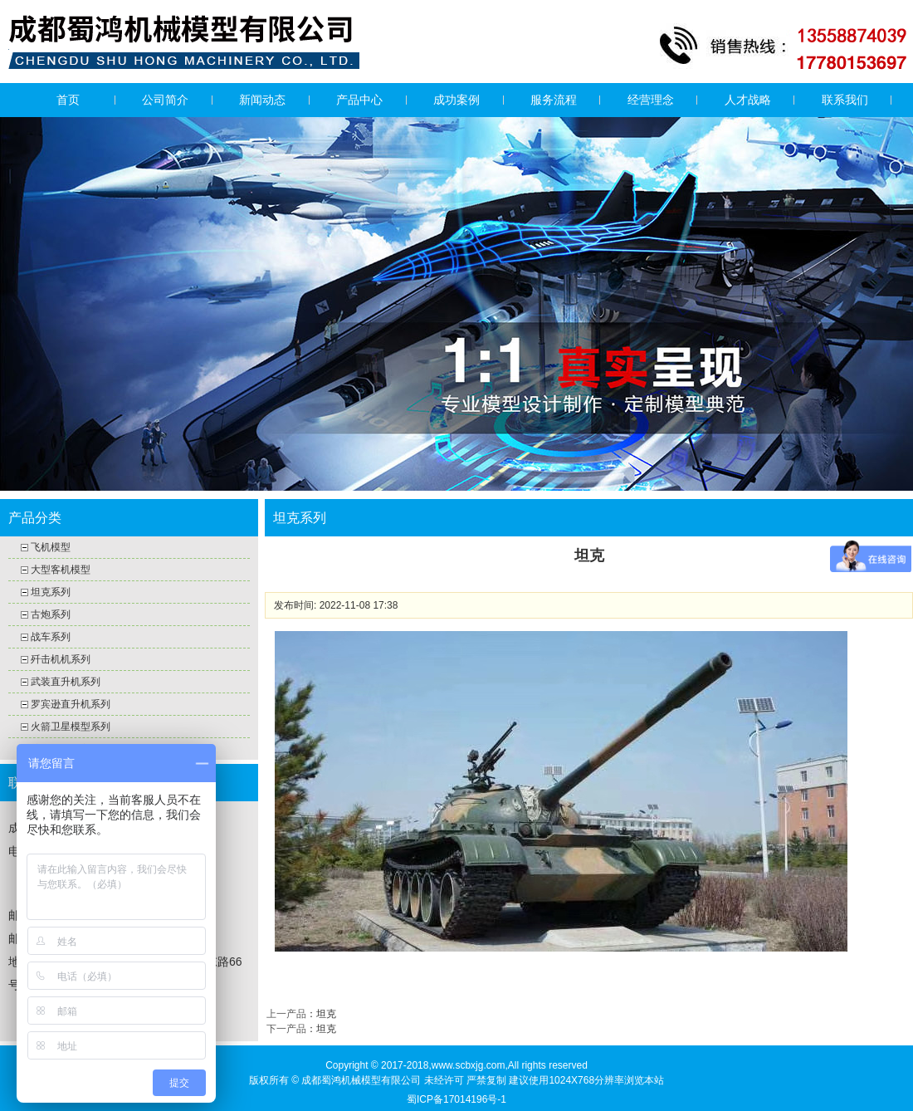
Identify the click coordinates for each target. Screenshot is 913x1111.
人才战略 (748, 99)
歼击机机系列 (60, 659)
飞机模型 (51, 547)
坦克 (326, 1014)
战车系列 (51, 637)
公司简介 (165, 99)
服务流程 (553, 99)
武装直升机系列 (65, 682)
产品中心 (359, 99)
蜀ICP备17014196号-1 (456, 1099)
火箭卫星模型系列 (70, 726)
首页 (68, 99)
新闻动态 (262, 99)
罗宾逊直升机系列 (70, 704)
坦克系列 (51, 592)
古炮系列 (51, 614)
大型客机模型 (60, 569)
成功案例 (456, 99)
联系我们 (845, 99)
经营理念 (650, 99)
